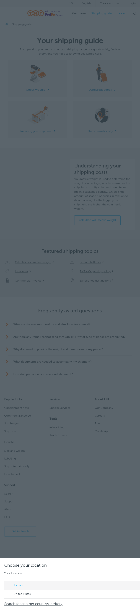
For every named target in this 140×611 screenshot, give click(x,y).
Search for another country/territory (33, 604)
